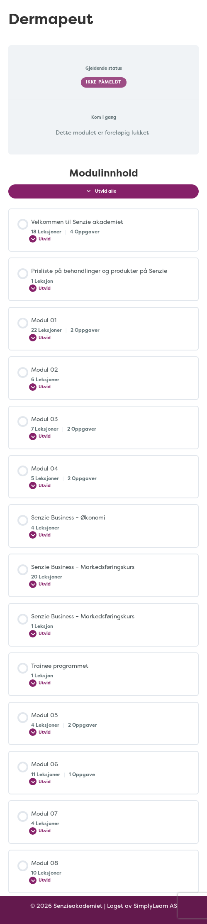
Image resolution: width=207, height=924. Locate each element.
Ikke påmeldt (104, 82)
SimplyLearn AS (155, 905)
